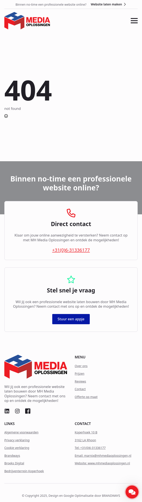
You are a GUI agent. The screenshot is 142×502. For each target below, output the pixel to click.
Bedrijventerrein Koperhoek (24, 471)
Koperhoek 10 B (86, 432)
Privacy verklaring (17, 440)
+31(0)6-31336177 (71, 250)
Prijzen (80, 373)
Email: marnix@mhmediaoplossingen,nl (103, 455)
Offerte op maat (86, 397)
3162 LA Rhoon (85, 440)
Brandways (12, 455)
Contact (80, 389)
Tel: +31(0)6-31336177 (90, 448)
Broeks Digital (14, 463)
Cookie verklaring (16, 448)
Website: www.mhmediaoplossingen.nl (102, 463)
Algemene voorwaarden (21, 432)
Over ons (81, 366)
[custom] (7, 411)
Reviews (80, 381)
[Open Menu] (134, 20)
